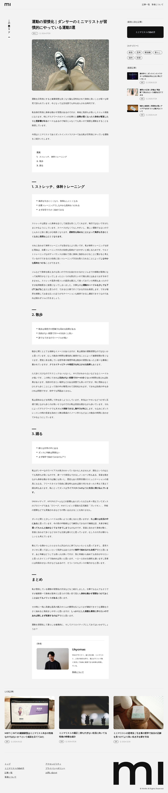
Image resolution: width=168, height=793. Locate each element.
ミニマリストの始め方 (14, 768)
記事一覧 (146, 4)
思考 (139, 52)
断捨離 (148, 52)
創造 (131, 52)
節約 (131, 57)
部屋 (139, 57)
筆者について (157, 4)
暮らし (158, 52)
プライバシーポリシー (55, 768)
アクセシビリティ (53, 764)
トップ (8, 764)
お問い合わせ (51, 772)
